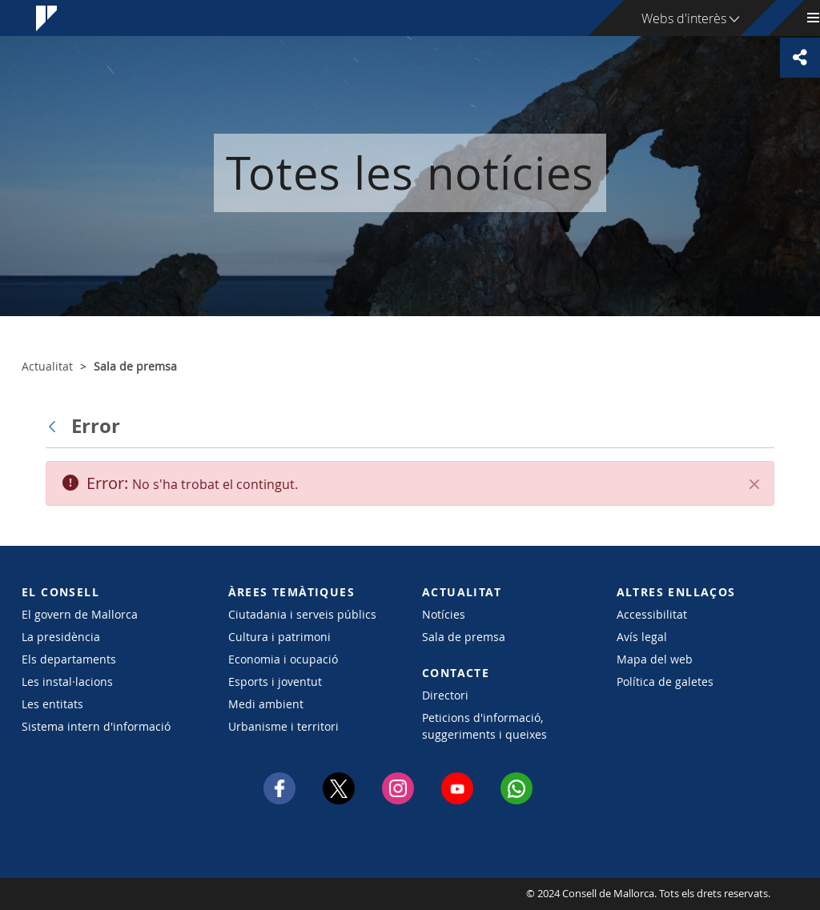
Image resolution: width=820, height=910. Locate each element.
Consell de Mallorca (70, 894)
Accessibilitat (652, 614)
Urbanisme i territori (283, 726)
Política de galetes (665, 681)
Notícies (443, 614)
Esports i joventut (275, 681)
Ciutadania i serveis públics (302, 614)
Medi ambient (265, 704)
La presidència (61, 636)
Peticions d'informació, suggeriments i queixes (484, 726)
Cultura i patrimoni (279, 636)
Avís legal (642, 636)
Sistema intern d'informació (96, 726)
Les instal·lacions (67, 681)
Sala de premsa (463, 636)
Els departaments (69, 659)
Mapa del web (655, 659)
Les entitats (52, 704)
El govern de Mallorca (80, 614)
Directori (445, 695)
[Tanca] (754, 484)
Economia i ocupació (283, 659)
